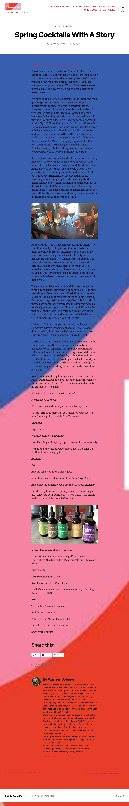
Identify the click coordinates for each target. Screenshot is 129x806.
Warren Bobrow (57, 8)
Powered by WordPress (45, 799)
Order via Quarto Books (95, 11)
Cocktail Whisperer (22, 799)
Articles (111, 11)
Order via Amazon (81, 8)
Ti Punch (82, 668)
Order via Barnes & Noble (103, 8)
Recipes (70, 30)
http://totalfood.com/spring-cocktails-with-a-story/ (59, 69)
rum (76, 668)
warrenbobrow (48, 670)
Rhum (71, 668)
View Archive (50, 760)
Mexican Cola (48, 668)
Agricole (38, 668)
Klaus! (69, 8)
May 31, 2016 (77, 48)
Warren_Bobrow (58, 48)
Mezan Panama (61, 668)
